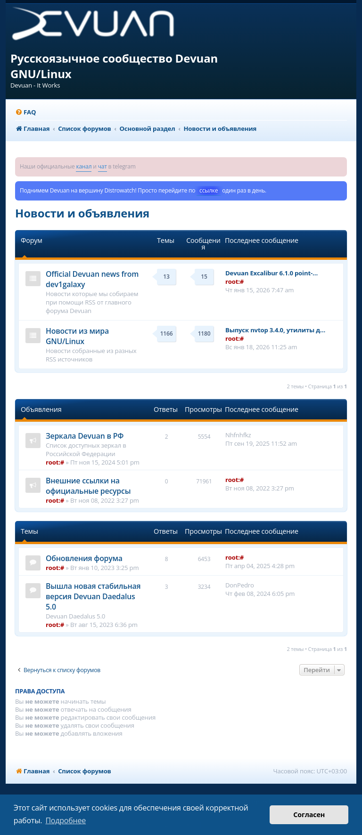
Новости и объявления (82, 213)
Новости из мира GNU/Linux (77, 336)
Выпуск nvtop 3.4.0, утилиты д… (275, 330)
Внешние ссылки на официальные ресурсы (88, 485)
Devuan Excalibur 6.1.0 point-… (271, 273)
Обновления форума (84, 558)
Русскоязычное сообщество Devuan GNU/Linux (114, 65)
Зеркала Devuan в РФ (84, 436)
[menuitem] (25, 112)
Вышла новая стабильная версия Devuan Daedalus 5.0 (93, 596)
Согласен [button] (309, 814)
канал (83, 166)
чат (102, 166)
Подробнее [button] (65, 820)
